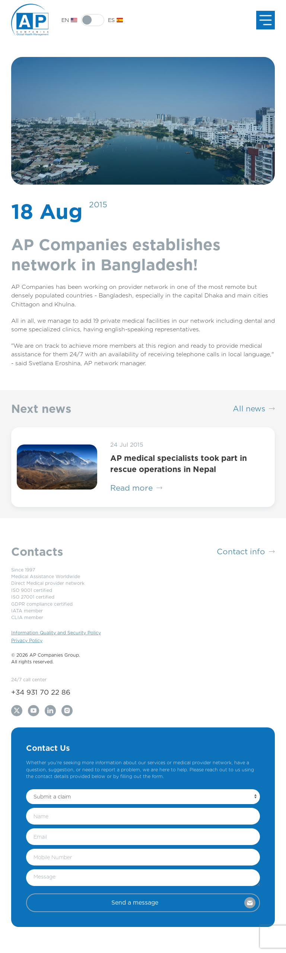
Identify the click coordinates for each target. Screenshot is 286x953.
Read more (136, 488)
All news (254, 409)
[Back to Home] (29, 20)
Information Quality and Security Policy (56, 632)
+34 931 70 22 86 (40, 692)
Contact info (246, 552)
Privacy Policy (26, 640)
